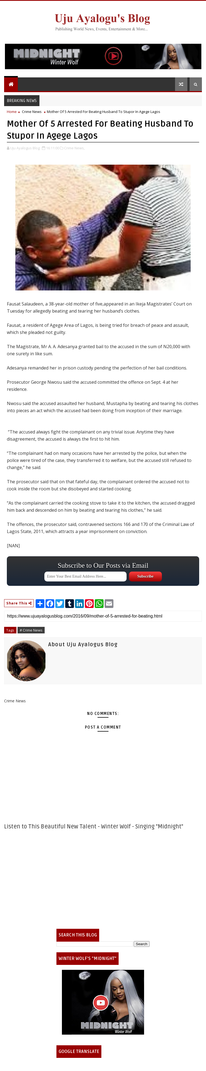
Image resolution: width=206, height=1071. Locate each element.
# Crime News (31, 630)
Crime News (32, 111)
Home (12, 111)
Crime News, (74, 147)
